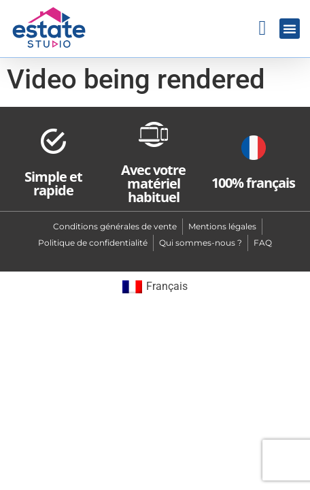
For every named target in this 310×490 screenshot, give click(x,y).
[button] (289, 28)
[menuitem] (155, 287)
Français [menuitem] (167, 286)
